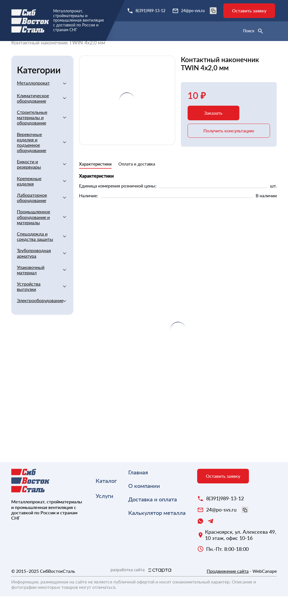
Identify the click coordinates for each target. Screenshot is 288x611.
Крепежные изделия (29, 195)
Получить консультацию (228, 145)
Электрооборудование (37, 315)
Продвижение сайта (228, 585)
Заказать (213, 127)
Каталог (106, 495)
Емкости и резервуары (29, 178)
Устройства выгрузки (28, 301)
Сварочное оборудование (170, 50)
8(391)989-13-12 (150, 10)
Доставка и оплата (152, 513)
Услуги (104, 510)
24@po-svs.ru (199, 10)
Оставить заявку (249, 10)
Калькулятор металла (157, 527)
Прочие (213, 50)
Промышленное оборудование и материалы (33, 231)
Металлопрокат (33, 97)
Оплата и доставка (136, 178)
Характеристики (95, 178)
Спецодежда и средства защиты (35, 251)
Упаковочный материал (30, 284)
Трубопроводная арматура (34, 267)
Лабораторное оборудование (32, 212)
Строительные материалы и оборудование (84, 50)
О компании (144, 500)
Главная (20, 50)
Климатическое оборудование (33, 112)
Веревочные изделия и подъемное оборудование (31, 157)
